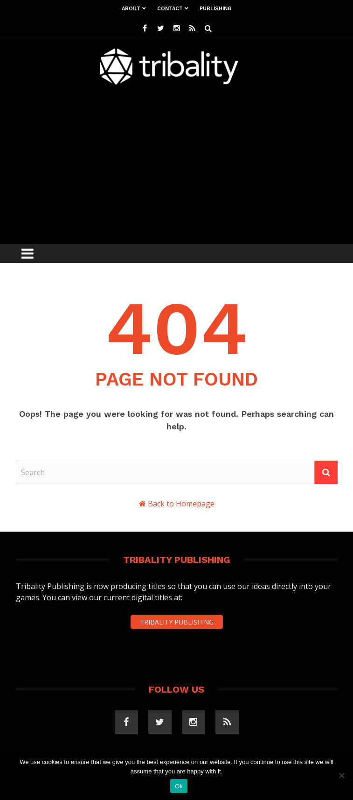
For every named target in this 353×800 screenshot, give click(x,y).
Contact (170, 9)
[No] (341, 775)
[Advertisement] (184, 162)
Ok (179, 786)
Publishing (216, 9)
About (131, 9)
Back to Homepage (181, 503)
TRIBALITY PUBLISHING (177, 622)
